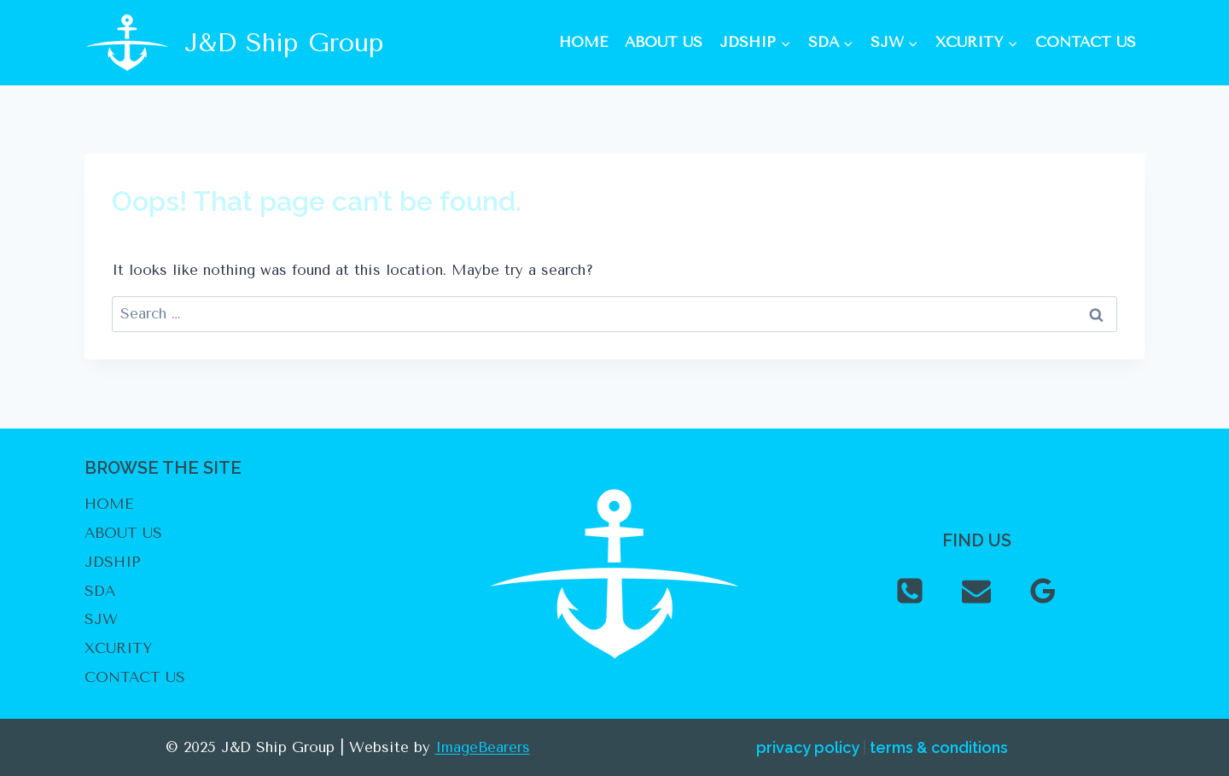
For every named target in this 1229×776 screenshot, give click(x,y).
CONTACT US (1085, 41)
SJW (101, 618)
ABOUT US (663, 41)
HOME (583, 41)
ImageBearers (482, 747)
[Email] (976, 591)
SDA (99, 590)
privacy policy (807, 747)
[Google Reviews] (1043, 591)
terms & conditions (939, 747)
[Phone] (910, 591)
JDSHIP (112, 561)
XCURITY (118, 647)
